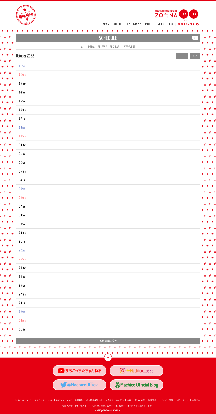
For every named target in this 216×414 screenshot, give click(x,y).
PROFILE (149, 24)
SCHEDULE (118, 24)
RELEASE (102, 47)
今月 (195, 55)
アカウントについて (44, 400)
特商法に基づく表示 (136, 400)
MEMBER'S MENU (188, 24)
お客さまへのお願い (115, 400)
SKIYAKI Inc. (117, 410)
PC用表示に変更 (108, 340)
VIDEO (161, 24)
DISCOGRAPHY (134, 24)
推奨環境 (152, 400)
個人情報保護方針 (94, 400)
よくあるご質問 (166, 400)
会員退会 (196, 400)
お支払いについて (64, 400)
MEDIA (91, 47)
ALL (83, 47)
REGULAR (114, 47)
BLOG (170, 24)
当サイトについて (23, 400)
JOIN (194, 14)
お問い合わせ (182, 400)
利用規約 (79, 400)
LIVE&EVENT (128, 47)
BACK (195, 37)
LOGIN (183, 14)
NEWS (106, 24)
